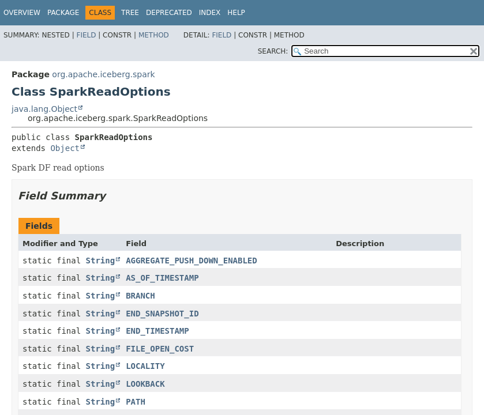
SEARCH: (273, 51)
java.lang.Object (44, 109)
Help (236, 13)
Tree (130, 13)
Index (210, 13)
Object (65, 148)
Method (153, 35)
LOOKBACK (145, 383)
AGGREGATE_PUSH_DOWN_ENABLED (191, 260)
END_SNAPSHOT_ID (162, 313)
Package (63, 13)
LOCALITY (145, 366)
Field (86, 35)
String (100, 260)
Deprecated (169, 13)
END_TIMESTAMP (157, 330)
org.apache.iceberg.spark (103, 74)
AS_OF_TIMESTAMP (162, 277)
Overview (21, 13)
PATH (135, 401)
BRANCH (140, 295)
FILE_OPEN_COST (160, 348)
